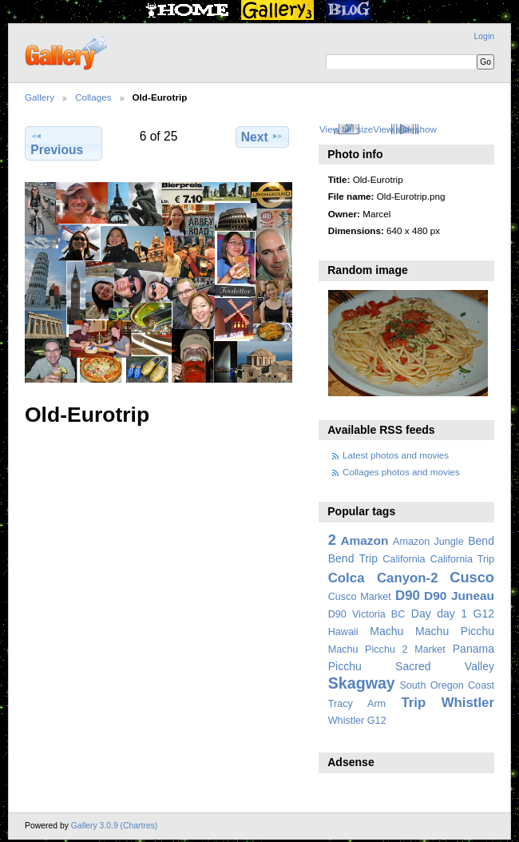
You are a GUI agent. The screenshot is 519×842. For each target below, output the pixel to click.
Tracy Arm (357, 703)
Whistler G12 (357, 720)
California (403, 559)
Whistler (468, 702)
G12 (483, 613)
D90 (407, 595)
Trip (413, 702)
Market (430, 649)
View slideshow (405, 129)
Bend (481, 540)
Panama (473, 648)
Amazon (364, 540)
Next (262, 136)
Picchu (345, 666)
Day (421, 613)
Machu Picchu (454, 631)
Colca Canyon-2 (383, 578)
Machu (386, 631)
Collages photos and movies (401, 472)
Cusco (472, 577)
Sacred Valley (444, 666)
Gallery (39, 97)
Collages (93, 97)
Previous (56, 143)
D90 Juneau (459, 595)
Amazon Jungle (428, 541)
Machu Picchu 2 (368, 649)
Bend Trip (353, 558)
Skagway (361, 683)
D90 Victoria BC (367, 614)
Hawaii (343, 631)
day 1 (452, 613)
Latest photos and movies (396, 455)
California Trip (462, 559)
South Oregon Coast (446, 685)
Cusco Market (359, 596)
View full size (346, 129)
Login (484, 36)
